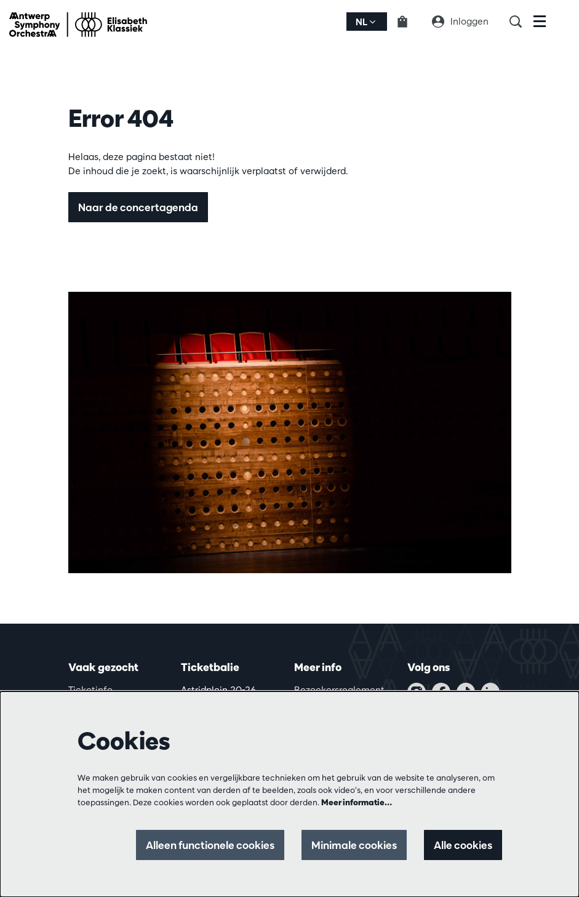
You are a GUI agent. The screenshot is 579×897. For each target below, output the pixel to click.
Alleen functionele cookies (210, 845)
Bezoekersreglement (339, 690)
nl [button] (365, 22)
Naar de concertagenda (138, 207)
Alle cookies (463, 845)
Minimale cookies (354, 845)
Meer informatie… (356, 802)
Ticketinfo (90, 690)
